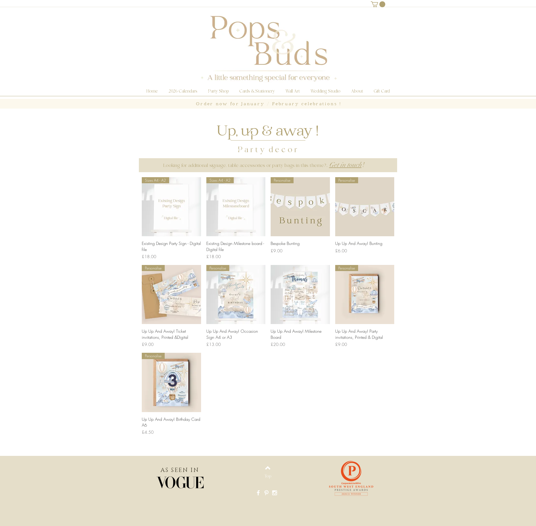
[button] (378, 4)
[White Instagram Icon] (274, 492)
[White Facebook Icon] (258, 492)
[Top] (268, 476)
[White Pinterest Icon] (266, 492)
